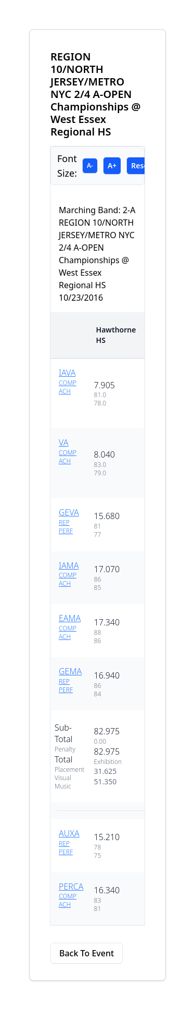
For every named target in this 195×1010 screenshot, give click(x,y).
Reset (141, 165)
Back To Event (86, 953)
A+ (112, 165)
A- (90, 165)
